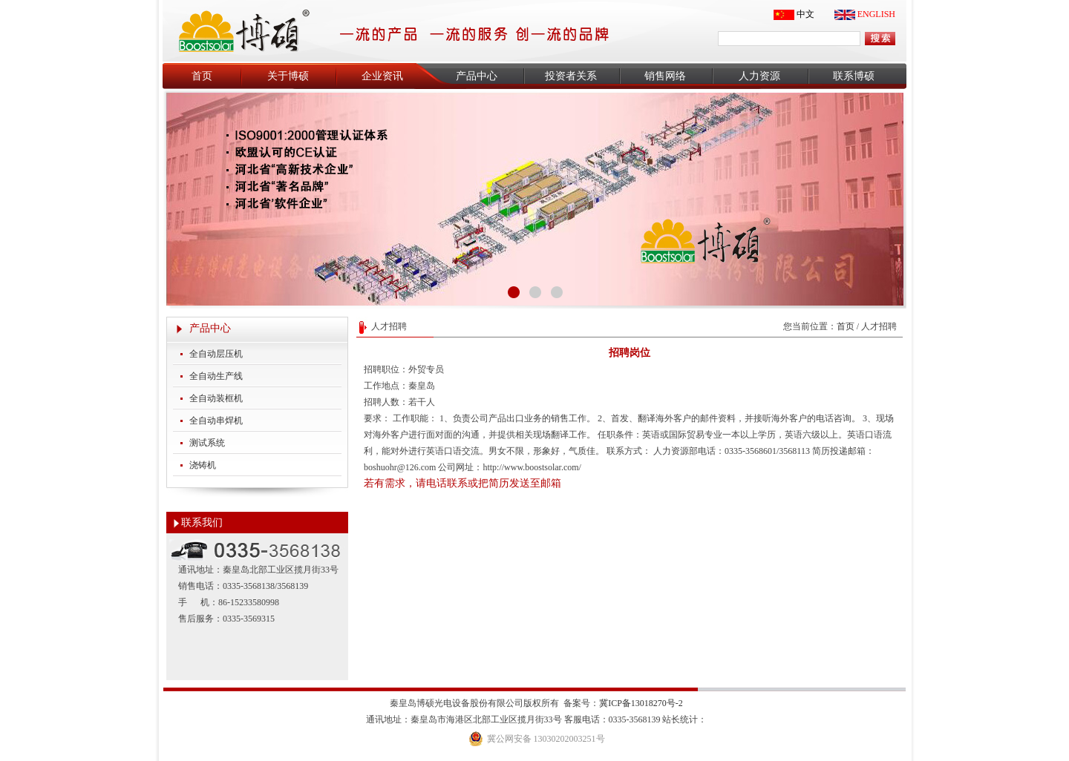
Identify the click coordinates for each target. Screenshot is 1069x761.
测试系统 (207, 443)
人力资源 (759, 76)
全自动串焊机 (216, 420)
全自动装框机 (216, 398)
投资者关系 (571, 76)
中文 (805, 14)
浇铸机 (202, 465)
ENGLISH (876, 14)
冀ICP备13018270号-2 (641, 703)
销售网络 (665, 76)
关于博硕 (288, 76)
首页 (202, 76)
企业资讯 (382, 76)
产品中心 (476, 76)
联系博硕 (854, 76)
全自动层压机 (216, 354)
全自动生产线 (216, 376)
